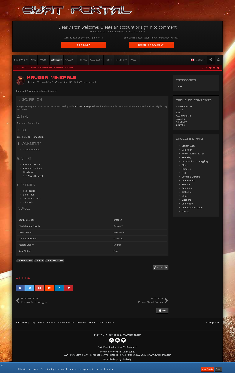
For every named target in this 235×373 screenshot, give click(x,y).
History (185, 211)
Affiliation (187, 192)
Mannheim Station (28, 238)
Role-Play (186, 157)
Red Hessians (30, 190)
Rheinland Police (31, 164)
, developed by (117, 334)
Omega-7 (118, 226)
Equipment (187, 203)
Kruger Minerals (54, 260)
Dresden (117, 219)
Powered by (117, 351)
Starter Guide (188, 145)
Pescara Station (26, 244)
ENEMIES (181, 122)
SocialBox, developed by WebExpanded (117, 347)
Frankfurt (118, 238)
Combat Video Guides (193, 207)
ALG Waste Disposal (84, 106)
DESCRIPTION (184, 106)
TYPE (179, 109)
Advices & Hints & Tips (193, 153)
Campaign (187, 149)
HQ (178, 112)
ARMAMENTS (184, 115)
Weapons (186, 199)
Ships (184, 195)
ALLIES (180, 118)
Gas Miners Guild (31, 198)
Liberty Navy (29, 172)
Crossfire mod (25, 260)
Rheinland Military (32, 168)
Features (186, 168)
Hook (184, 172)
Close (218, 369)
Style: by (117, 359)
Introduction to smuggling (195, 161)
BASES (180, 125)
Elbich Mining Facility (29, 226)
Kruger (39, 260)
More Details (207, 369)
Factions (186, 184)
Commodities (188, 180)
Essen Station (24, 136)
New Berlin (38, 136)
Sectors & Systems (191, 176)
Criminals (28, 202)
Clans (184, 165)
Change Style (212, 322)
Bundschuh (29, 194)
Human (179, 86)
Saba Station (25, 251)
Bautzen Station (26, 219)
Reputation (187, 188)
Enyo (115, 251)
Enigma (117, 244)
